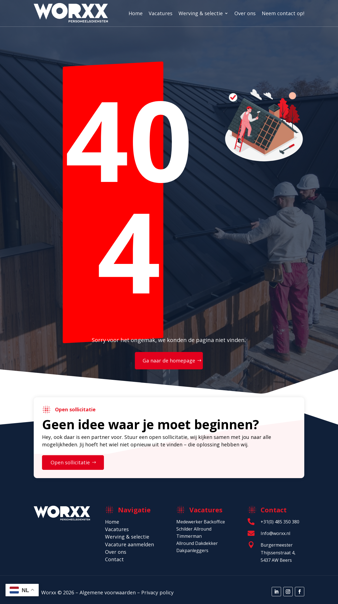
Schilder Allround (193, 529)
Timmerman (189, 536)
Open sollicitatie (70, 462)
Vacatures (160, 13)
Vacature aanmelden (129, 544)
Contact (114, 559)
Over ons (245, 13)
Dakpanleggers (192, 550)
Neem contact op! (283, 13)
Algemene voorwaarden (108, 592)
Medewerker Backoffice (200, 522)
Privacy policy (157, 592)
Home (136, 13)
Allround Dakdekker (197, 543)
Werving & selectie (201, 13)
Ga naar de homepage (169, 360)
